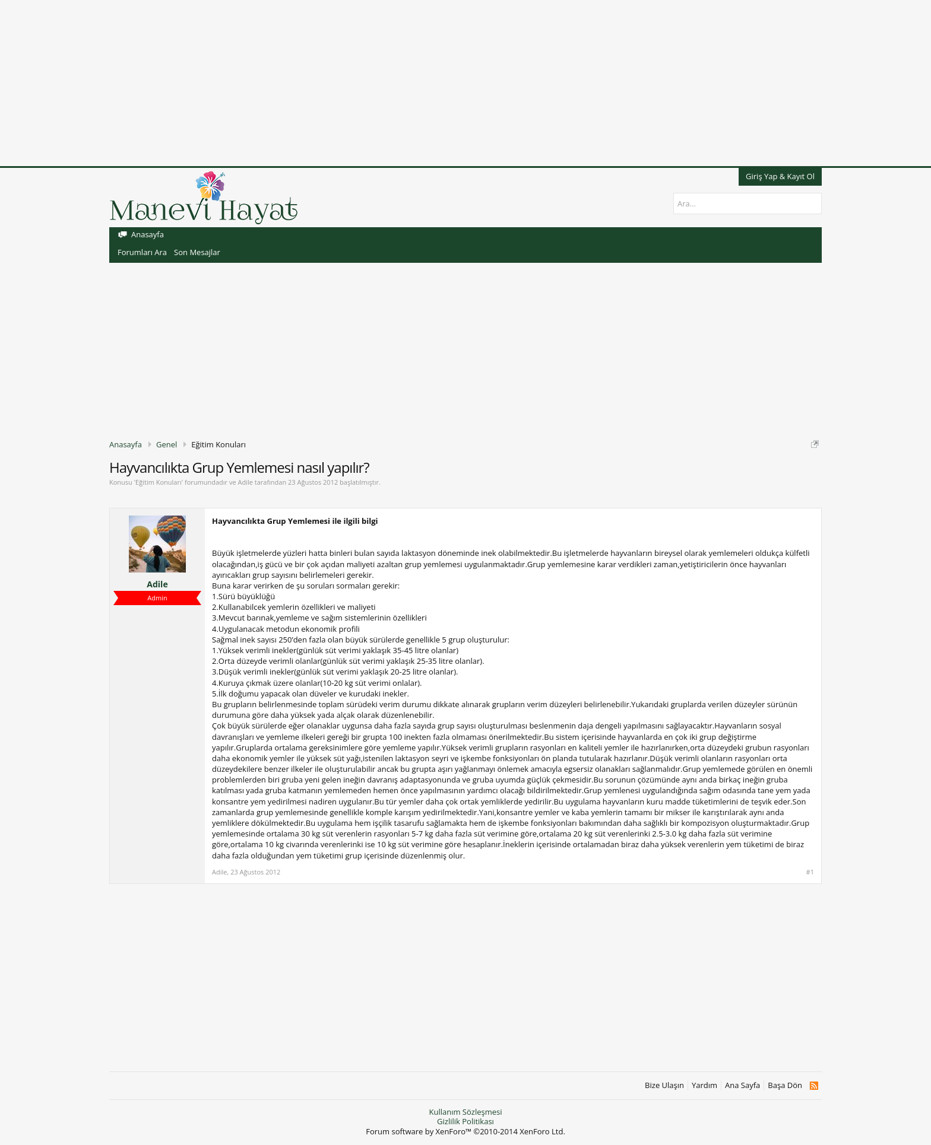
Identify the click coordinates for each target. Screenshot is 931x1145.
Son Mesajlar (197, 252)
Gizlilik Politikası (465, 1121)
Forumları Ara (142, 252)
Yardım (704, 1085)
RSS (813, 1086)
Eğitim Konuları (158, 482)
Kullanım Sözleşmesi (465, 1111)
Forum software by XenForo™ (465, 1131)
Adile (245, 482)
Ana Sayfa (742, 1085)
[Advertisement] (356, 83)
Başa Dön (785, 1085)
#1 (810, 872)
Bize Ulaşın (664, 1085)
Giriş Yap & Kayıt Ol (780, 176)
